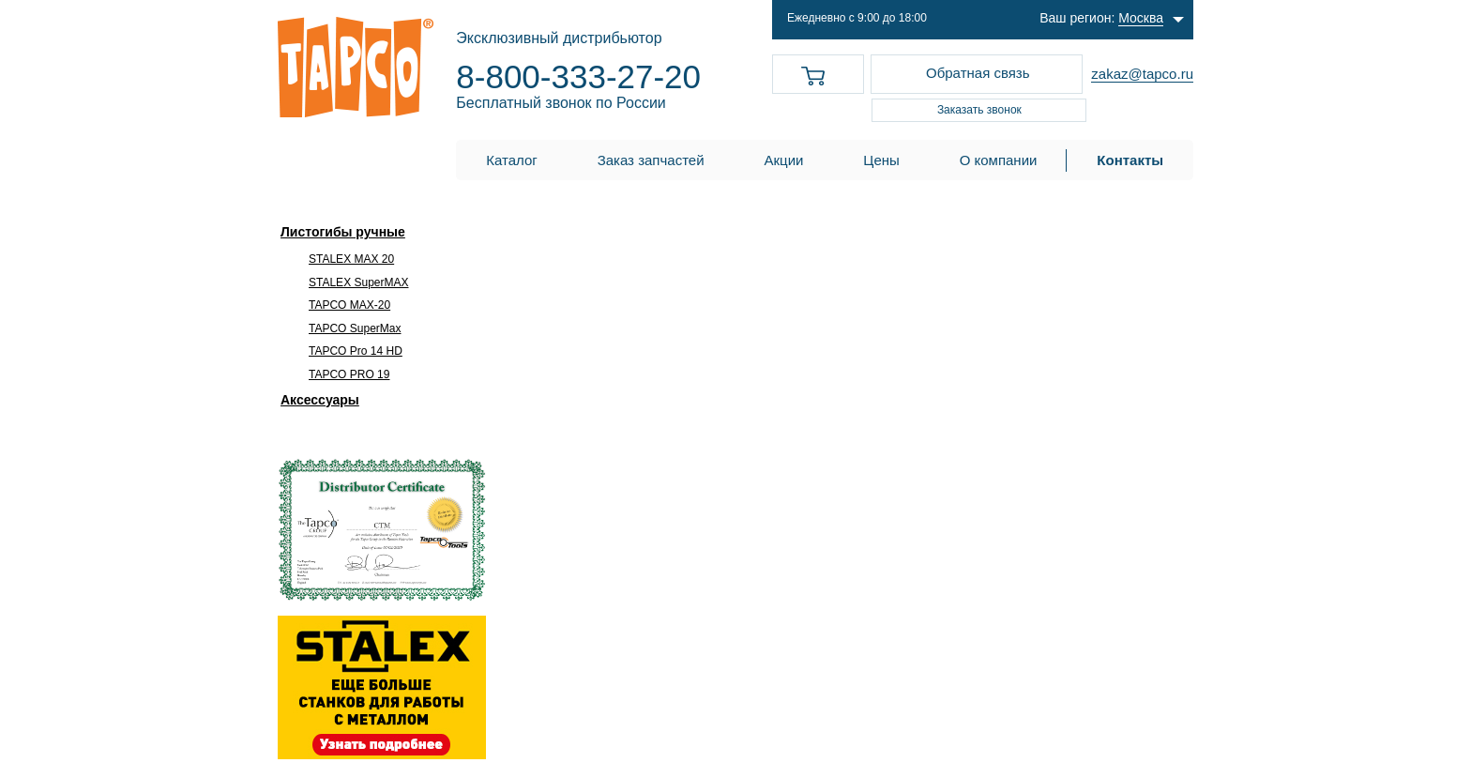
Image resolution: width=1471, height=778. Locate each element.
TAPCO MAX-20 (349, 305)
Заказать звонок (979, 109)
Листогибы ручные (343, 231)
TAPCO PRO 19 (349, 374)
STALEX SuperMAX (359, 282)
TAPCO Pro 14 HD (355, 351)
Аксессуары (320, 399)
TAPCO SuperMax (355, 328)
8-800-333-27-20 (578, 76)
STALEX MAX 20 (351, 259)
